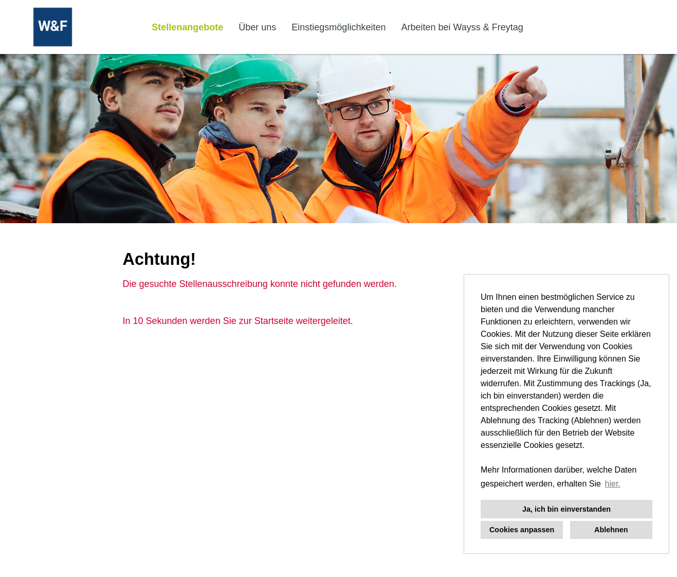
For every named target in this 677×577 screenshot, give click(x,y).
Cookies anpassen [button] (521, 530)
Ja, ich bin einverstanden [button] (566, 509)
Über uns (257, 27)
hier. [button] (612, 483)
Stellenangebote (187, 27)
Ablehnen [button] (611, 530)
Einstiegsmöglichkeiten (338, 27)
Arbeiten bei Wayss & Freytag (462, 27)
